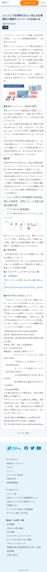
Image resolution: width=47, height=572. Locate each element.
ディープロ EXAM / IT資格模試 (20, 509)
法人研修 (10, 532)
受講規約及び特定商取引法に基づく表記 (24, 547)
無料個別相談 (12, 483)
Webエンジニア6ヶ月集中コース (20, 501)
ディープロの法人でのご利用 (19, 539)
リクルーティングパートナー (19, 536)
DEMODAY (11, 479)
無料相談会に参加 (29, 3)
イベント (10, 471)
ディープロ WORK (15, 475)
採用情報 (10, 551)
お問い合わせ (12, 555)
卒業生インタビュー (15, 463)
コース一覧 (11, 494)
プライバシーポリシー (16, 543)
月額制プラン (12, 505)
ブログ (10, 467)
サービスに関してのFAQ (17, 513)
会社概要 (10, 524)
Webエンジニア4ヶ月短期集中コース (22, 498)
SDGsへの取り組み (15, 528)
